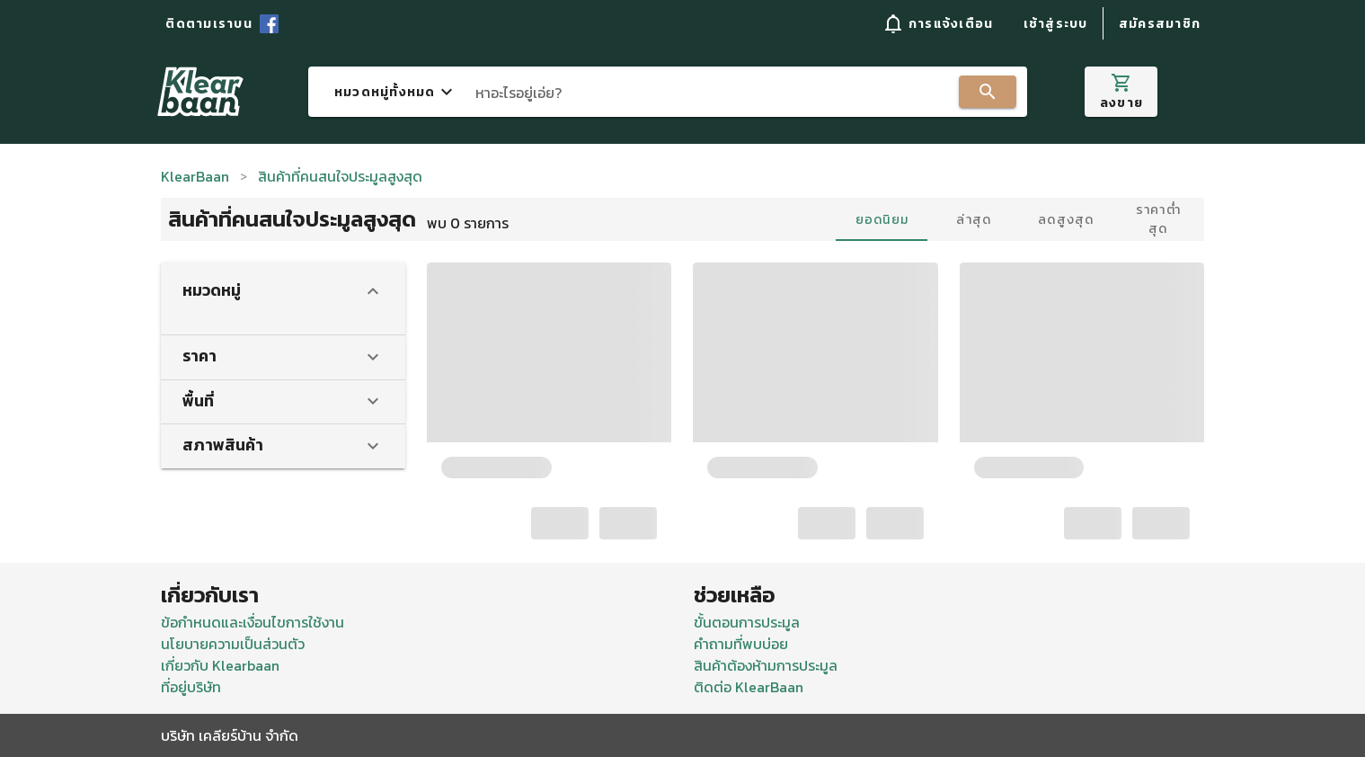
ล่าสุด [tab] (973, 219)
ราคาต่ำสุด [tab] (1158, 219)
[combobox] (667, 92)
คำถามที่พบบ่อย (741, 644)
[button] (936, 23)
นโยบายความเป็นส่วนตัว (233, 644)
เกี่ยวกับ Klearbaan (220, 665)
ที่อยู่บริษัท (191, 687)
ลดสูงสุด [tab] (1066, 219)
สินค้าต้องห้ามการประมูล (766, 665)
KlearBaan (195, 176)
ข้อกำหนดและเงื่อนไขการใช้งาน (252, 622)
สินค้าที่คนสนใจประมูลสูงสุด (340, 176)
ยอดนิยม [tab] (882, 219)
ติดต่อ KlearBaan (748, 687)
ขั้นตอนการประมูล (747, 622)
